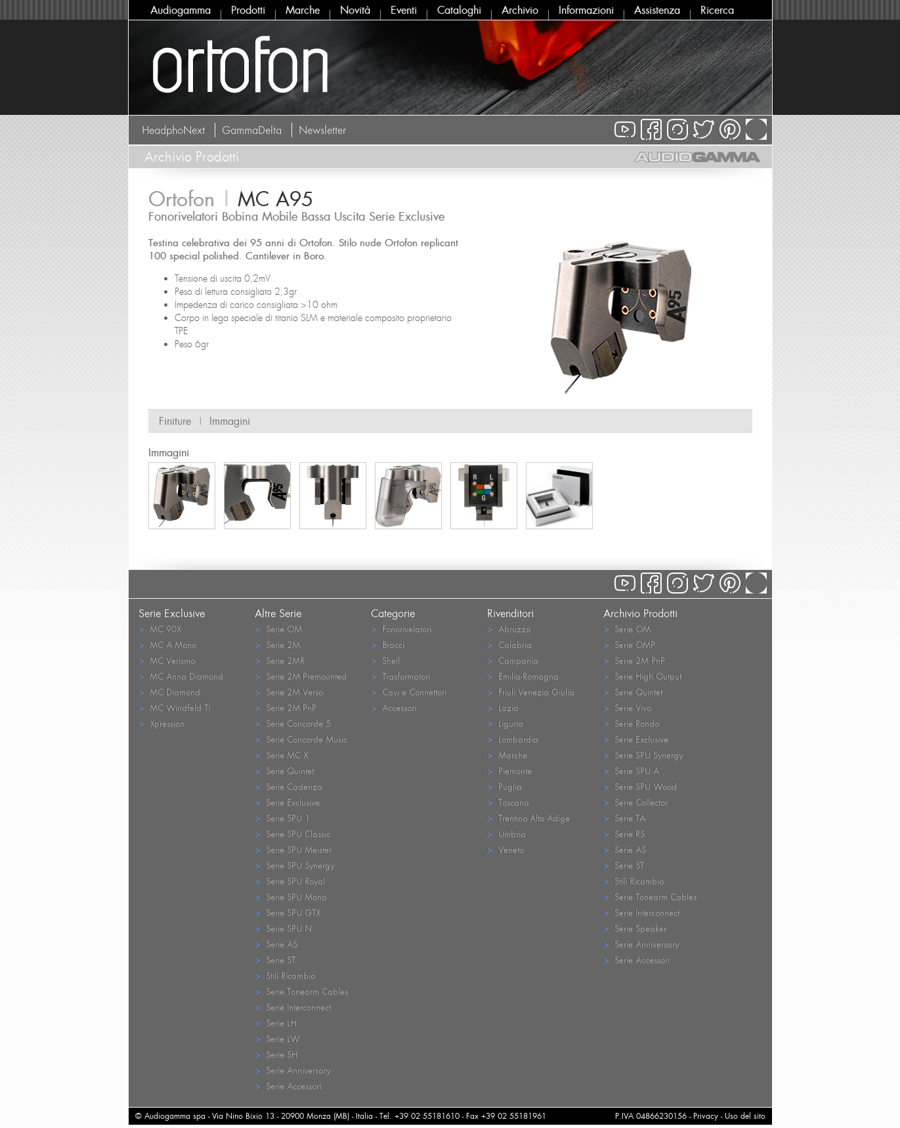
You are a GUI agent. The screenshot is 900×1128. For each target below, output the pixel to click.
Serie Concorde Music (301, 739)
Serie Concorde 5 (293, 723)
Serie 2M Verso (289, 691)
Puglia (504, 786)
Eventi (404, 10)
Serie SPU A (631, 770)
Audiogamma (180, 10)
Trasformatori (400, 676)
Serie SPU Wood (640, 786)
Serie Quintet (284, 770)
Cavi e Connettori (408, 691)
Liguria (505, 723)
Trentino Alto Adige (528, 818)
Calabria (509, 644)
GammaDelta (252, 130)
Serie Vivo (627, 707)
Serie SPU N (283, 928)
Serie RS (624, 833)
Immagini (229, 421)
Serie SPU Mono (290, 896)
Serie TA (624, 818)
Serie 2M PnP (285, 707)
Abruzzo (508, 628)
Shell (385, 660)
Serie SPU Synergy (294, 865)
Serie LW (277, 1038)
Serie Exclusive (287, 802)
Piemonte (509, 770)
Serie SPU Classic (292, 833)
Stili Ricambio (285, 975)
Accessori (393, 707)
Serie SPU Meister (293, 849)
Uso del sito (745, 1115)
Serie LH (275, 1022)
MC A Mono (167, 644)
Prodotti (248, 10)
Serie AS (276, 944)
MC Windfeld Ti (174, 707)
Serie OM (278, 628)
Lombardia (512, 739)
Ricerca (717, 10)
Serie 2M (277, 644)
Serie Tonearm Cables (301, 991)
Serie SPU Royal (290, 881)
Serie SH (276, 1054)
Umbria (506, 833)
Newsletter (322, 130)
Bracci (387, 644)
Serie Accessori (288, 1085)
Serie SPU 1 (282, 818)
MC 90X (160, 628)
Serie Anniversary (292, 1070)
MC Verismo (167, 660)
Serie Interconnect (293, 1007)
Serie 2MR (280, 660)
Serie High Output (642, 676)
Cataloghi (459, 10)
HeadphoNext (173, 130)
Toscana (508, 802)
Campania (512, 660)
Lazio (502, 707)
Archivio (520, 10)
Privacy (705, 1115)
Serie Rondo (631, 723)
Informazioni (586, 10)
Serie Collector (635, 802)
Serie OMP (629, 644)
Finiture (175, 421)
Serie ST (275, 959)
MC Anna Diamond (181, 676)
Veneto (505, 849)
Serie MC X (281, 754)
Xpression (161, 723)
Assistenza (657, 10)
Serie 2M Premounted (301, 676)
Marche (303, 10)
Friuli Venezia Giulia (530, 691)
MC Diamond (169, 691)
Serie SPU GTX (287, 912)
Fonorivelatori (401, 628)
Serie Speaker (634, 928)
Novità (355, 10)
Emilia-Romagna (523, 676)
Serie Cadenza (288, 786)
